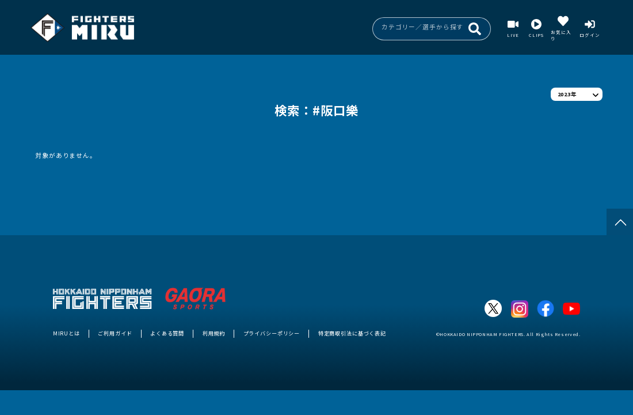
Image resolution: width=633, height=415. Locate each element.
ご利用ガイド (115, 333)
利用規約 (214, 333)
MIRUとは (66, 333)
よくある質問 (167, 333)
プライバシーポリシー (271, 333)
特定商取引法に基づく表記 (352, 333)
